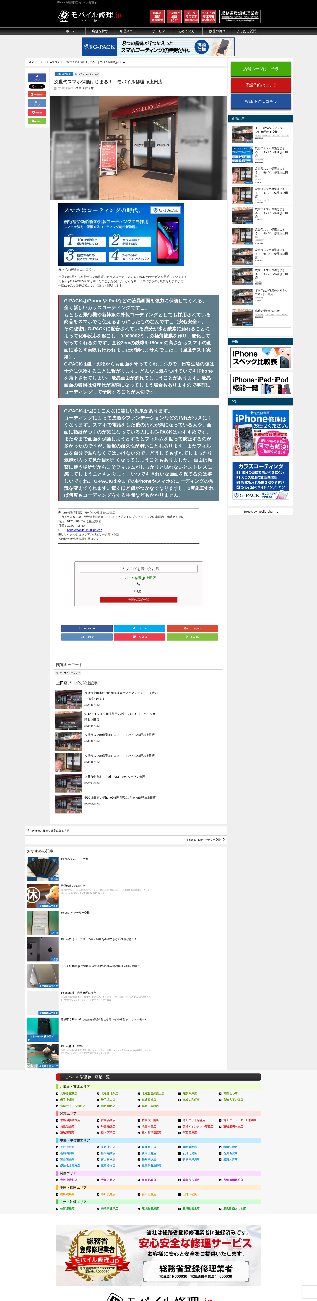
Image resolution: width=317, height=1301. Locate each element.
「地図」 (138, 591)
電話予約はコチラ (261, 85)
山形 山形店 (108, 935)
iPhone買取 (149, 1210)
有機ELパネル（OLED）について (76, 1241)
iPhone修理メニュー (112, 1206)
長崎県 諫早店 (109, 1035)
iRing (145, 1220)
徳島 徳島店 (67, 1021)
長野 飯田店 (149, 975)
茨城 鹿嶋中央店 (233, 955)
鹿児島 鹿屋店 (150, 1035)
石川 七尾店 (190, 981)
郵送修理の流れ (195, 1210)
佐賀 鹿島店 (67, 1035)
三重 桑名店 (108, 993)
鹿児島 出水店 (191, 1035)
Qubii (145, 1224)
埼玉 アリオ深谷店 (194, 949)
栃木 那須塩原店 (152, 961)
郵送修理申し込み (196, 1230)
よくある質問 (246, 31)
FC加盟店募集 (237, 1249)
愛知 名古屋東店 (70, 993)
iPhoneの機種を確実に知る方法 (52, 768)
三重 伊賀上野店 (152, 993)
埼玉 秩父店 (108, 955)
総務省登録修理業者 (69, 1210)
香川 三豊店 (149, 1021)
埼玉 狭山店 (67, 955)
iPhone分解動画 (238, 1215)
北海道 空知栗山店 (153, 923)
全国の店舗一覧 (138, 599)
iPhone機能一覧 (238, 1225)
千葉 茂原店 (190, 961)
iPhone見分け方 (238, 1220)
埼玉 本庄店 (149, 955)
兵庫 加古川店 (191, 1007)
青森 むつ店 (230, 923)
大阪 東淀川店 (68, 1007)
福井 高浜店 (149, 987)
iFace (145, 1215)
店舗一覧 (234, 1244)
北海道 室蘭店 (68, 923)
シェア (37, 78)
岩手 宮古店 (108, 929)
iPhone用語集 (237, 1206)
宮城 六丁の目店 (233, 929)
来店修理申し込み (196, 1225)
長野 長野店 (67, 975)
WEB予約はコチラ (261, 101)
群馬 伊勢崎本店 (70, 949)
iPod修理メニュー (111, 1215)
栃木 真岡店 (108, 961)
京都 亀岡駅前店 (233, 1007)
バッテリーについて (69, 1248)
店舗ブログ (235, 1239)
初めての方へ (188, 31)
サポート (191, 1201)
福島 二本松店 (150, 935)
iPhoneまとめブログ (241, 1235)
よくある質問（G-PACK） (202, 1254)
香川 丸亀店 (108, 1021)
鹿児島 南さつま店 (234, 1035)
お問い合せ (192, 1220)
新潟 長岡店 (67, 981)
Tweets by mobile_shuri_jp (261, 511)
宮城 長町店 (149, 929)
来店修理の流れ (195, 1206)
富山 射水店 (108, 987)
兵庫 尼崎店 (149, 1007)
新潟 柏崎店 (108, 981)
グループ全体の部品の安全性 (75, 1230)
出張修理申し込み (196, 1235)
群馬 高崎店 (108, 949)
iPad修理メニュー (111, 1210)
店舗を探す (100, 31)
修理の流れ (217, 31)
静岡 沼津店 (230, 975)
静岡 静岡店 (190, 975)
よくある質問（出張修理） (202, 1249)
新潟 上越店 (149, 981)
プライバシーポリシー (200, 1288)
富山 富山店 (67, 987)
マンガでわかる (66, 1220)
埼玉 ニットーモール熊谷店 (240, 949)
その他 (232, 1201)
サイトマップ (228, 1288)
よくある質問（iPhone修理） (204, 1239)
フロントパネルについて (72, 1235)
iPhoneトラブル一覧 (241, 1210)
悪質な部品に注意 (67, 1225)
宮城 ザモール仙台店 (73, 935)
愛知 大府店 (230, 987)
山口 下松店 (190, 1021)
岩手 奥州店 (67, 929)
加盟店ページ (250, 1288)
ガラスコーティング (88, 74)
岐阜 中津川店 (191, 987)
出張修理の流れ (195, 1215)
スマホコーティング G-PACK (161, 1206)
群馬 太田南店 (150, 949)
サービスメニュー (154, 1201)
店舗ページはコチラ (261, 68)
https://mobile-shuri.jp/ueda (84, 530)
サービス (158, 31)
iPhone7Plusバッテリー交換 (201, 778)
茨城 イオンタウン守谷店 (198, 955)
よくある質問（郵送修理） (202, 1244)
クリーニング (65, 1215)
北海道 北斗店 (109, 923)
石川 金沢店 (230, 981)
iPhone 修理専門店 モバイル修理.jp (108, 1288)
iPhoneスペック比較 (241, 1230)
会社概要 (175, 1288)
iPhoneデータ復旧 (111, 1220)
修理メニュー (129, 31)
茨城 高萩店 (67, 961)
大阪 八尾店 (108, 1007)
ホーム (71, 31)
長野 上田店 (108, 975)
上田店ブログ (64, 74)
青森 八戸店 (190, 923)
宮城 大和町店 (191, 929)
